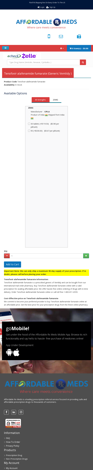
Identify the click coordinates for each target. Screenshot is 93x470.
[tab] (41, 100)
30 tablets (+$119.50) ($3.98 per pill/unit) (43, 125)
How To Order (13, 442)
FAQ (8, 438)
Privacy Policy (12, 445)
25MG (55, 99)
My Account (11, 468)
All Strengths (40, 99)
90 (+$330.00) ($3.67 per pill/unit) (44, 131)
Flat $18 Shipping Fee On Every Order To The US (47, 2)
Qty (5, 251)
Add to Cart (12, 264)
